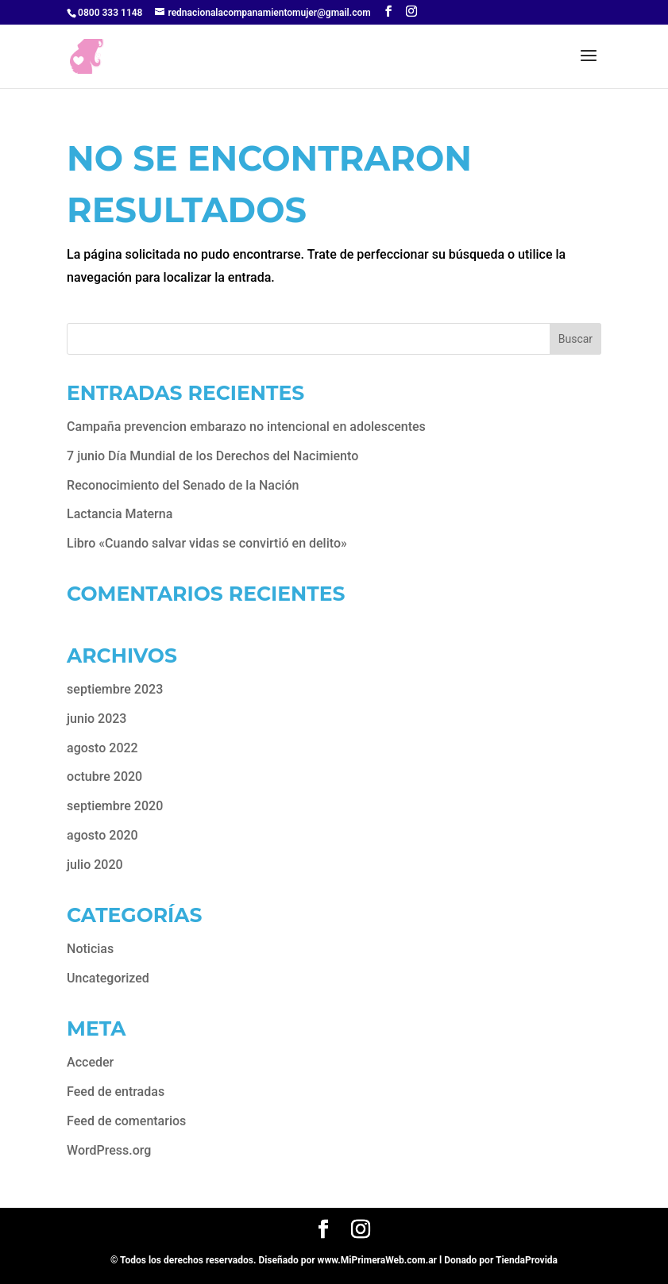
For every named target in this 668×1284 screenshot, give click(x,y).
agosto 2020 (102, 835)
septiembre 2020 (115, 805)
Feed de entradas (115, 1091)
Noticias (90, 948)
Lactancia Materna (119, 513)
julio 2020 (95, 864)
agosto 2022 (102, 747)
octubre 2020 (104, 776)
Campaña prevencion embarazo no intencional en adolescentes (246, 426)
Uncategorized (108, 978)
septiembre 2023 (115, 689)
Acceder (90, 1062)
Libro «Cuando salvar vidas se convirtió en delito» (207, 543)
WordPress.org (109, 1150)
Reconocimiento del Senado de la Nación (183, 485)
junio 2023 (96, 718)
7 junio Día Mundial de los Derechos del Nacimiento (212, 455)
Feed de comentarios (126, 1120)
